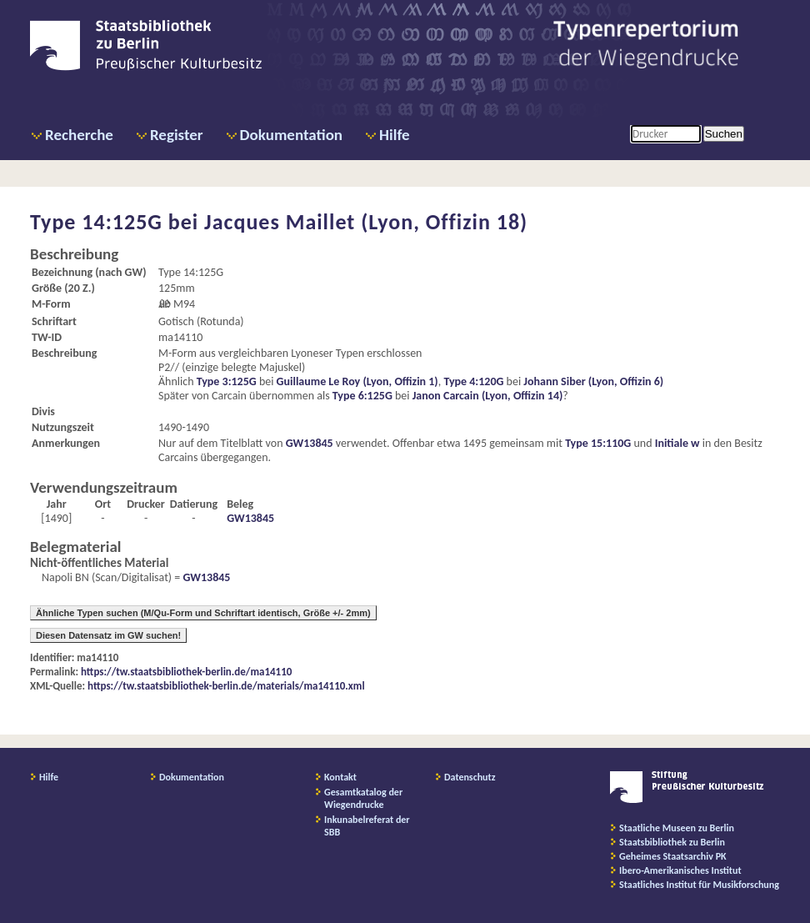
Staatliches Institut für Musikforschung (699, 884)
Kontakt (340, 777)
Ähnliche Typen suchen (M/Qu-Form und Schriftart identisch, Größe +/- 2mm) (203, 613)
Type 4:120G (473, 381)
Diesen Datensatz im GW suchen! (108, 635)
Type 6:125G (362, 396)
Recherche (79, 134)
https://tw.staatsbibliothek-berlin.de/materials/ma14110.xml (226, 686)
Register (176, 134)
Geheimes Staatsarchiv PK (673, 856)
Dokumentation (291, 134)
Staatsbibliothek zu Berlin (672, 842)
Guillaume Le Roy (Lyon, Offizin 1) (357, 381)
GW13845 (309, 443)
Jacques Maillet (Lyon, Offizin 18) (366, 221)
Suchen (723, 134)
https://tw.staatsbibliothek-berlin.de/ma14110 (186, 671)
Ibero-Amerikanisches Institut (680, 870)
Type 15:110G (598, 443)
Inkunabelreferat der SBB (367, 826)
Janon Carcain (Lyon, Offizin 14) (487, 396)
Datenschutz (470, 777)
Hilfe (394, 134)
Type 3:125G (227, 381)
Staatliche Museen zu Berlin (676, 828)
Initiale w (677, 443)
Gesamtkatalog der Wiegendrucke (363, 798)
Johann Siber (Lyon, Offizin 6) (593, 381)
